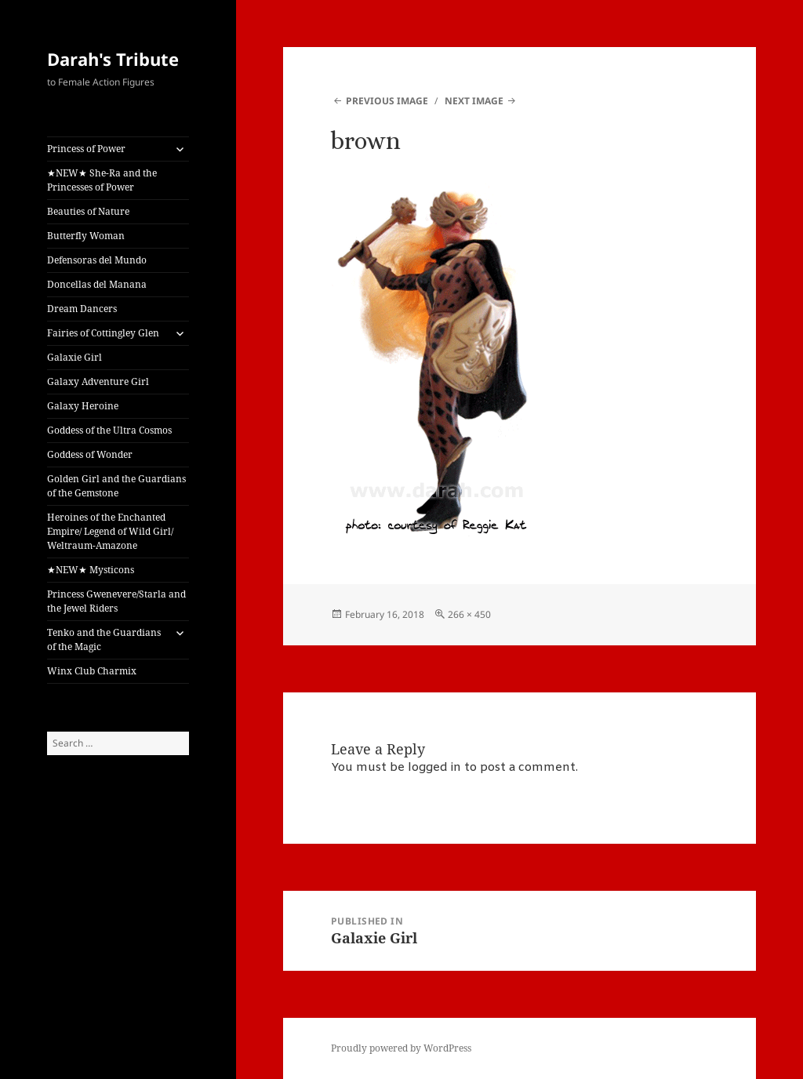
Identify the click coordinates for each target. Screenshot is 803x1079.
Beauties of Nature (88, 211)
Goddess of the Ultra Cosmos (109, 430)
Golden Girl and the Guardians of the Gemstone (116, 486)
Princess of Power (86, 148)
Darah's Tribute (113, 59)
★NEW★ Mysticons (90, 569)
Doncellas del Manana (97, 284)
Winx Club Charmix (91, 671)
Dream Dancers (82, 308)
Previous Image (387, 100)
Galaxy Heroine (82, 405)
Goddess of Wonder (90, 454)
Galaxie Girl (74, 357)
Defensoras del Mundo (97, 260)
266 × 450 (469, 614)
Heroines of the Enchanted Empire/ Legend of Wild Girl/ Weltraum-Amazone (110, 531)
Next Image (474, 100)
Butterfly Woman (86, 235)
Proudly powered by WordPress (401, 1048)
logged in (434, 768)
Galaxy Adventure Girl (98, 381)
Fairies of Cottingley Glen (103, 333)
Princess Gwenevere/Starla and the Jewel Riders (116, 601)
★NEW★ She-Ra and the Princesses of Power (102, 180)
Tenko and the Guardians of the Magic (104, 639)
